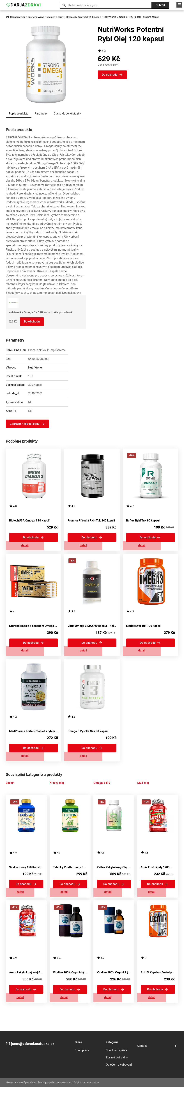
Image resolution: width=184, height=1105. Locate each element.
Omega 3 (105, 16)
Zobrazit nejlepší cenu (25, 423)
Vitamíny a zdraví (60, 16)
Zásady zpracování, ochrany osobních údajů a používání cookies (67, 1100)
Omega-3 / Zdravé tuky (85, 16)
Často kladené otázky (67, 113)
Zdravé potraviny (117, 1075)
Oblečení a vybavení (119, 1082)
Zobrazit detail (33, 547)
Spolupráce (82, 1068)
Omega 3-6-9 (101, 793)
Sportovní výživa (38, 16)
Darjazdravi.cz (18, 16)
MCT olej (143, 793)
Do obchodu (32, 321)
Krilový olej (57, 793)
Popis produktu (18, 113)
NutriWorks (35, 367)
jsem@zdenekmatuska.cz (36, 1062)
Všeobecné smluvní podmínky (20, 1100)
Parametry (41, 113)
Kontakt (142, 1063)
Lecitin (10, 793)
